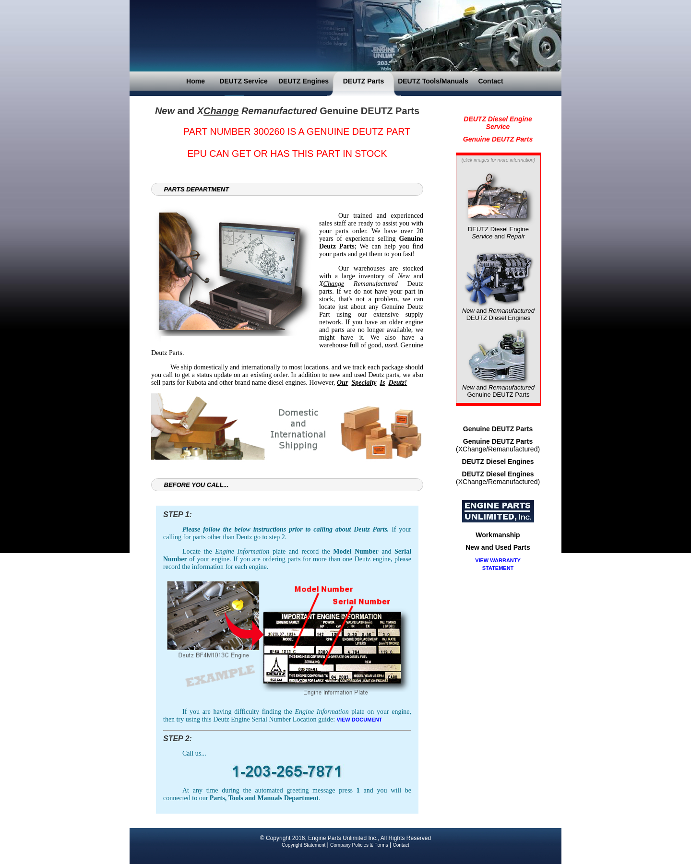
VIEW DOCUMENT (359, 719)
